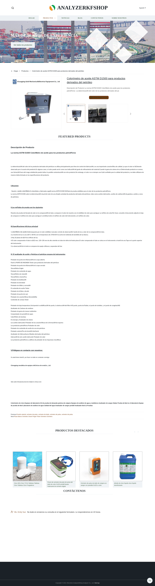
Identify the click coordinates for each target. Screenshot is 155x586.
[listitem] (77, 113)
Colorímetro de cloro (17, 403)
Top (150, 580)
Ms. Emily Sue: (18, 525)
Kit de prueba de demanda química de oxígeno (55, 403)
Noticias (65, 20)
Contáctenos (97, 20)
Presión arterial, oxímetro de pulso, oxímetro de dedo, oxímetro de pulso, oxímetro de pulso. (45, 414)
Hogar (31, 20)
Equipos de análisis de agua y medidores (84, 403)
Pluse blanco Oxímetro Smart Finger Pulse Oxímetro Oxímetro (33, 416)
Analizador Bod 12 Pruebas (84, 405)
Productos (48, 20)
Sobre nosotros (119, 20)
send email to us (99, 98)
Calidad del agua (49, 405)
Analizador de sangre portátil (64, 405)
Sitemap (96, 583)
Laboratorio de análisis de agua (33, 405)
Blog (80, 20)
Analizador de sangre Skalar (108, 403)
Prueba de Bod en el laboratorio (128, 403)
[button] (13, 8)
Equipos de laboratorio (32, 403)
